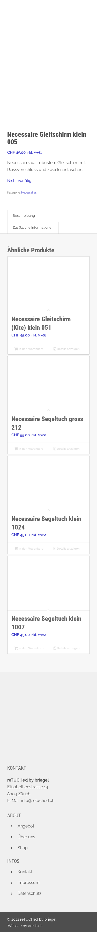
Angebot (26, 826)
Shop (23, 847)
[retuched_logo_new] (40, 10)
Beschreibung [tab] (24, 216)
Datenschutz (29, 893)
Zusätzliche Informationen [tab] (33, 227)
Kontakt (25, 871)
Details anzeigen (67, 349)
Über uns (26, 836)
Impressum (29, 882)
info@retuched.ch (37, 800)
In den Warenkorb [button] (28, 349)
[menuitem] (23, 926)
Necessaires (28, 192)
